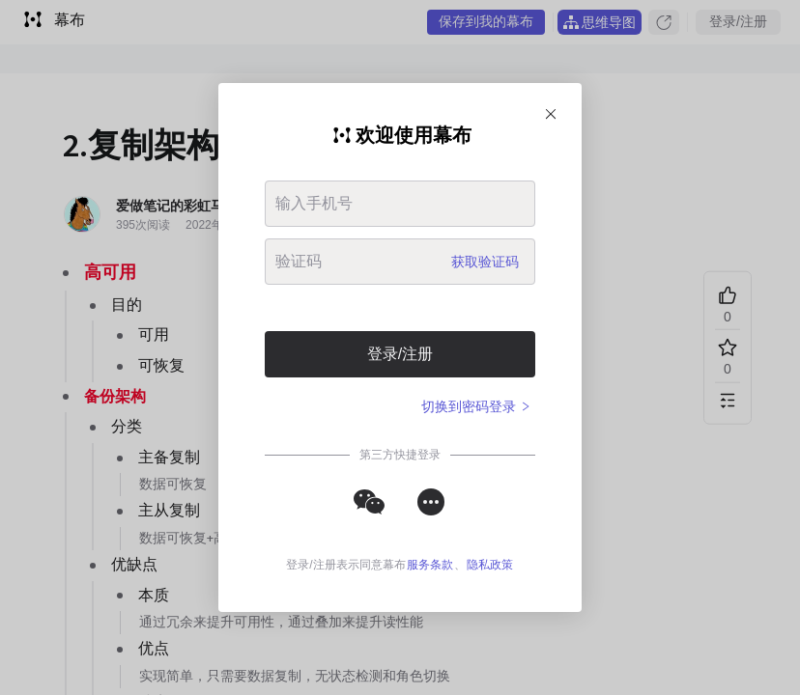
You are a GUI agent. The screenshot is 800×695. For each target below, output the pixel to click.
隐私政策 (490, 565)
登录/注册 (400, 354)
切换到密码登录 (476, 406)
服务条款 (430, 565)
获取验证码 (485, 261)
